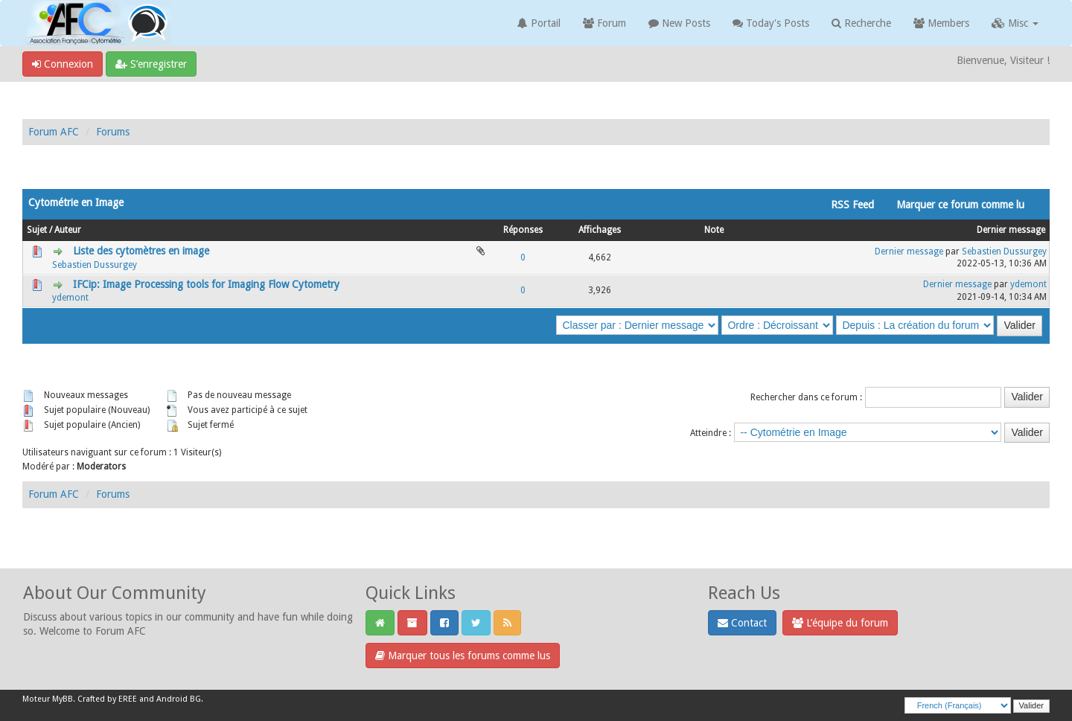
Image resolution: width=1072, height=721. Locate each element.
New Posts (679, 23)
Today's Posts (771, 23)
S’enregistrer (151, 64)
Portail (539, 23)
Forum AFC (53, 132)
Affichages (599, 230)
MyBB (62, 699)
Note (714, 230)
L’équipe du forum (840, 623)
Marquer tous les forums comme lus (462, 655)
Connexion (62, 64)
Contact (742, 623)
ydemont (70, 297)
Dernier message (1011, 230)
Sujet (37, 230)
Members (941, 23)
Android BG (178, 699)
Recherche (861, 23)
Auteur (67, 230)
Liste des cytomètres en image (141, 251)
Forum (604, 23)
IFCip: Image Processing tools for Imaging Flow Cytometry (206, 284)
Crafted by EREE (107, 699)
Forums (113, 132)
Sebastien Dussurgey (94, 265)
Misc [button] (1015, 23)
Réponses (523, 230)
